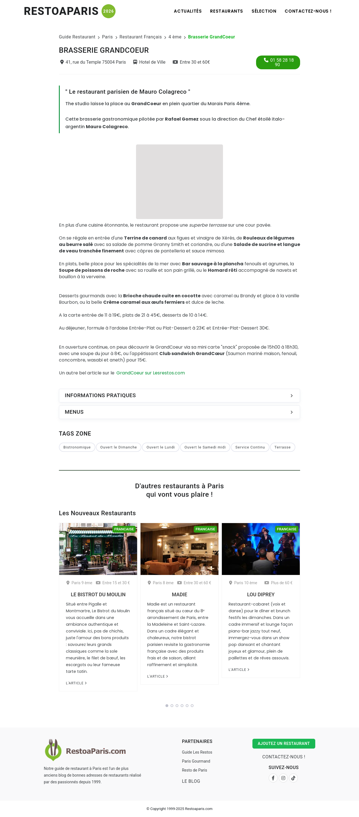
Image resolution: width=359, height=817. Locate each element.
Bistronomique (77, 447)
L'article (76, 683)
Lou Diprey (261, 594)
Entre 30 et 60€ (191, 62)
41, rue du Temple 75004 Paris (93, 62)
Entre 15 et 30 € (113, 583)
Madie (179, 594)
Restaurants (226, 11)
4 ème (175, 37)
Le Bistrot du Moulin (98, 594)
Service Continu (250, 447)
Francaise (124, 529)
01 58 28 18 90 (279, 62)
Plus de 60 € (278, 583)
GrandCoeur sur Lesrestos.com (150, 373)
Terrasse (283, 447)
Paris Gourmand (196, 761)
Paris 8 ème (161, 583)
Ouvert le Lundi (160, 447)
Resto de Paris (194, 770)
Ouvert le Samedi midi (205, 447)
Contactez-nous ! (308, 11)
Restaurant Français (140, 37)
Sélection (264, 11)
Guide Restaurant (77, 37)
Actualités (188, 11)
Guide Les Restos (197, 752)
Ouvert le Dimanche (118, 447)
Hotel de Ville (149, 62)
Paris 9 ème (79, 583)
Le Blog (191, 781)
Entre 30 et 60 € (194, 583)
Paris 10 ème (243, 583)
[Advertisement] (179, 181)
